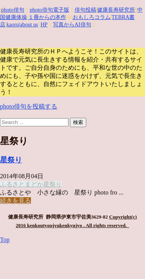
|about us (28, 25)
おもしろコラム (92, 17)
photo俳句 (12, 10)
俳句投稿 (85, 10)
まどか (34, 184)
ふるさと (12, 184)
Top (5, 239)
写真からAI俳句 (72, 25)
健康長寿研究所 (116, 10)
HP (44, 25)
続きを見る (15, 200)
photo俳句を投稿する (28, 106)
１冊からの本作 (47, 17)
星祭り (11, 160)
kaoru (13, 25)
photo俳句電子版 (49, 10)
